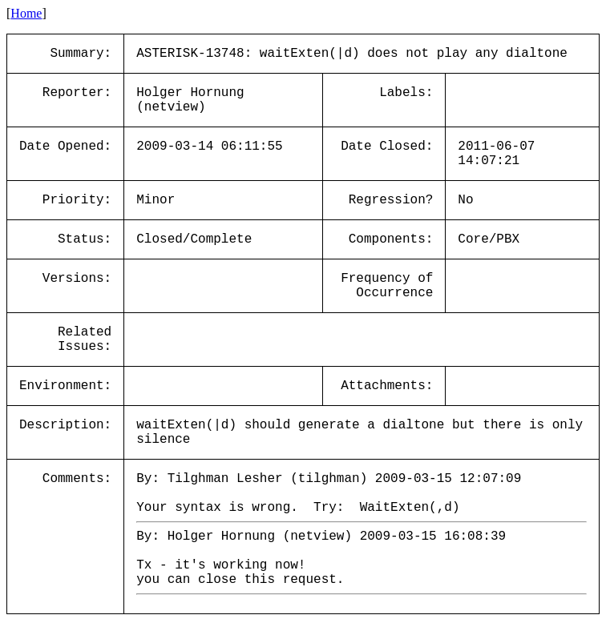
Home (26, 13)
